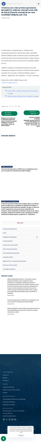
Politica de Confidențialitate (26, 426)
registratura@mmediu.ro (9, 416)
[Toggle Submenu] (37, 237)
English (20, 222)
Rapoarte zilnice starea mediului (11, 389)
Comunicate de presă (8, 387)
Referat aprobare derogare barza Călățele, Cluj (21, 96)
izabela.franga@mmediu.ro (9, 82)
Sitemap (5, 377)
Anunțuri (5, 392)
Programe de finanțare (9, 402)
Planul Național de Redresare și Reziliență (14, 399)
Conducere (6, 380)
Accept (21, 435)
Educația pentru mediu (9, 404)
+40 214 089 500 (7, 413)
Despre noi (6, 375)
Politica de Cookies (13, 426)
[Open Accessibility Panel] (3, 438)
